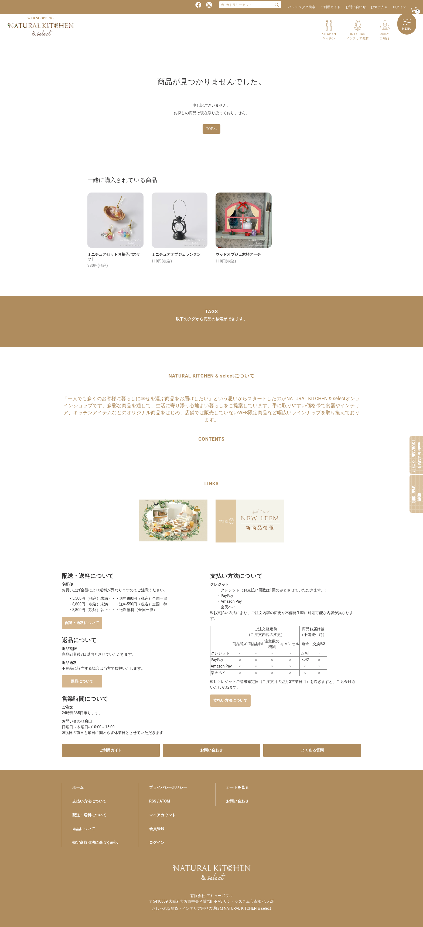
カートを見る (237, 787)
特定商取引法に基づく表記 (95, 842)
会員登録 (156, 829)
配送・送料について (82, 623)
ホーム (78, 787)
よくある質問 (312, 750)
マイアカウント (162, 815)
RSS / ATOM (159, 801)
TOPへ (211, 129)
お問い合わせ (356, 7)
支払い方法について (230, 700)
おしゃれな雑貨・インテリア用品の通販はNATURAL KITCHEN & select (211, 908)
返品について (82, 681)
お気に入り (379, 7)
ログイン (399, 7)
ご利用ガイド (330, 7)
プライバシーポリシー (168, 787)
